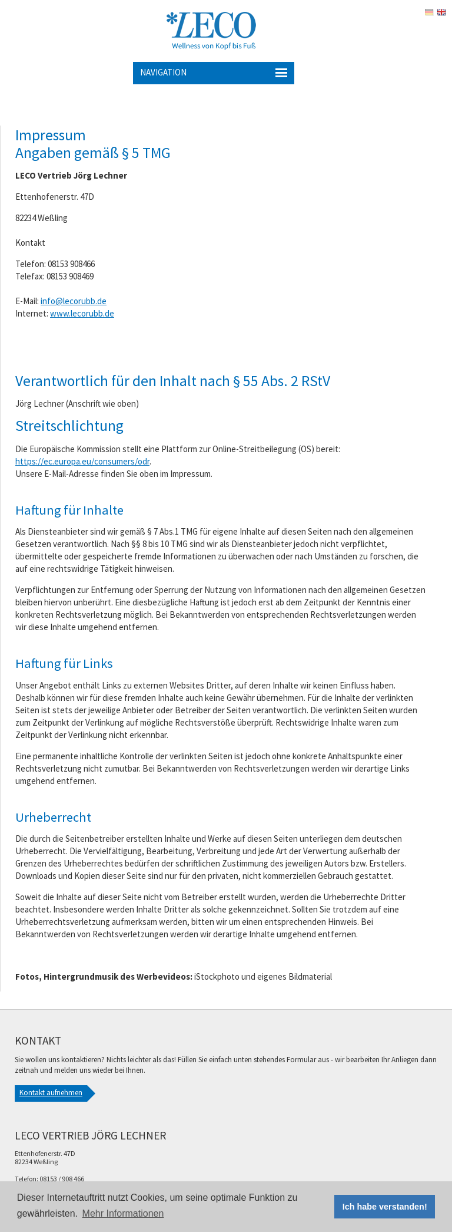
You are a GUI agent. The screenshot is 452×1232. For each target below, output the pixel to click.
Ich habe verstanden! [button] (385, 1206)
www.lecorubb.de (82, 313)
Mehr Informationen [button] (123, 1213)
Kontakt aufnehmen (50, 1093)
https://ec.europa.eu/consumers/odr (82, 461)
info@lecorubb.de (74, 301)
